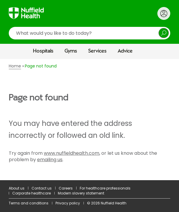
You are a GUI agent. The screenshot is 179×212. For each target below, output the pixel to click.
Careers (66, 188)
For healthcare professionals (105, 188)
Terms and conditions (28, 203)
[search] (89, 33)
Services (97, 51)
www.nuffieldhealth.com (71, 153)
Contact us (42, 188)
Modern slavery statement (81, 193)
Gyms (71, 51)
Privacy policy (67, 203)
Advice (125, 51)
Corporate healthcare (31, 193)
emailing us (49, 159)
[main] (89, 119)
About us (17, 188)
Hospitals (43, 51)
